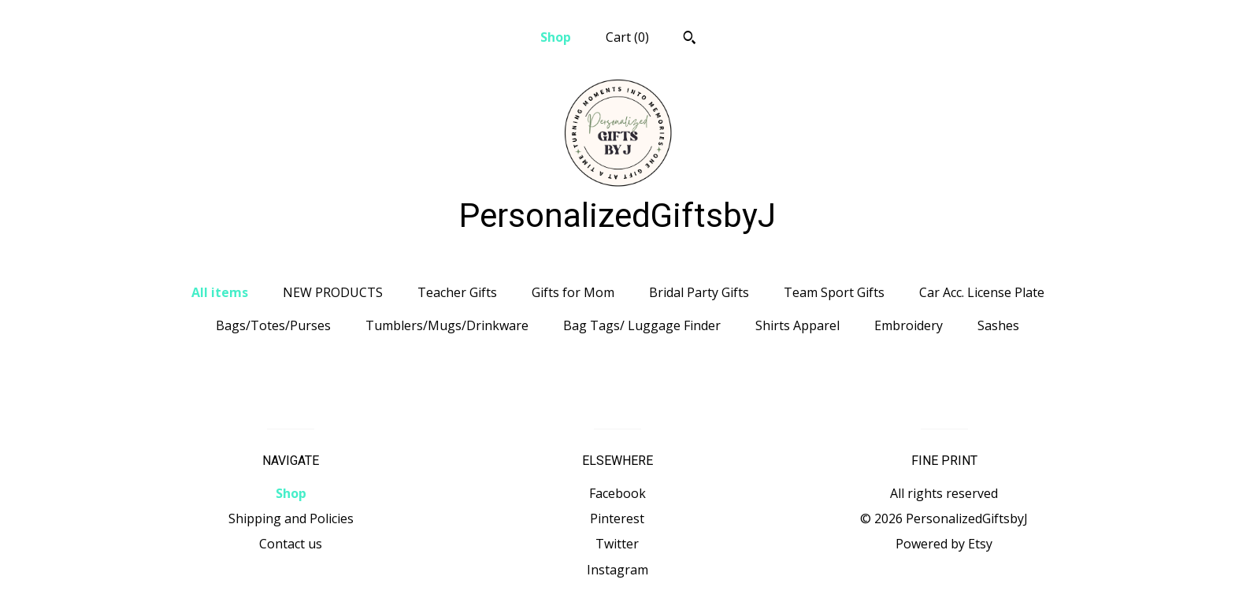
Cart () (627, 37)
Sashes (998, 325)
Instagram (617, 569)
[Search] (689, 39)
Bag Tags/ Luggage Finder (642, 325)
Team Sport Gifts (834, 292)
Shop (555, 37)
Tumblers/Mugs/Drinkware (446, 325)
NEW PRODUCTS (333, 292)
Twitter (617, 543)
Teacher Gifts (457, 292)
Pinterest (617, 518)
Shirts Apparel (797, 325)
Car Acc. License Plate (981, 292)
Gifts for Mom (573, 292)
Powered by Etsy (944, 543)
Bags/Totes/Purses (273, 325)
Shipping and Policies (291, 518)
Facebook (617, 493)
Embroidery (908, 325)
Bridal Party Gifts (699, 292)
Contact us (290, 543)
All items (219, 292)
